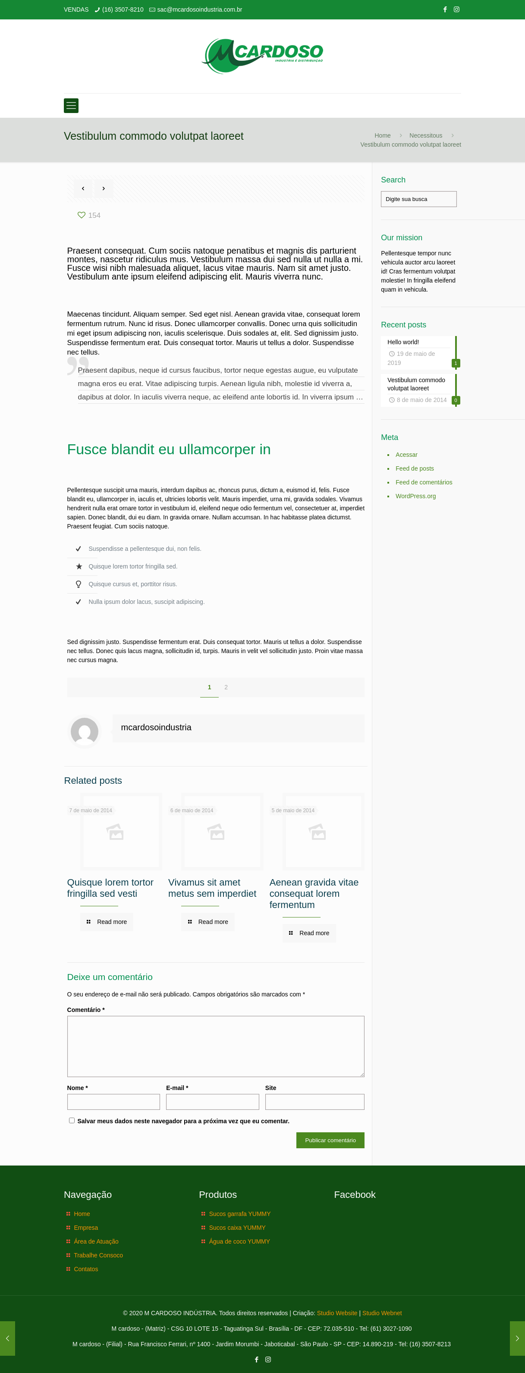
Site (271, 1087)
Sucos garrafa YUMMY (240, 1213)
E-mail (177, 1087)
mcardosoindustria (156, 727)
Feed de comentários (424, 482)
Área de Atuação (96, 1241)
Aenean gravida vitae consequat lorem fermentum (314, 893)
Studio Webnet (382, 1313)
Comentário (86, 1009)
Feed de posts (415, 468)
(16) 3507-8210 (123, 9)
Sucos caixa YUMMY (237, 1227)
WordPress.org (416, 496)
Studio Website (337, 1313)
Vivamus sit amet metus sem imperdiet (212, 888)
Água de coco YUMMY (239, 1241)
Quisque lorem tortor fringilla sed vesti (110, 888)
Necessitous (425, 135)
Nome (77, 1087)
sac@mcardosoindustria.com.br (199, 9)
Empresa (86, 1227)
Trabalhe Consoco (98, 1255)
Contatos (86, 1269)
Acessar (407, 454)
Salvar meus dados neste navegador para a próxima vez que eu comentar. (183, 1121)
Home (382, 135)
